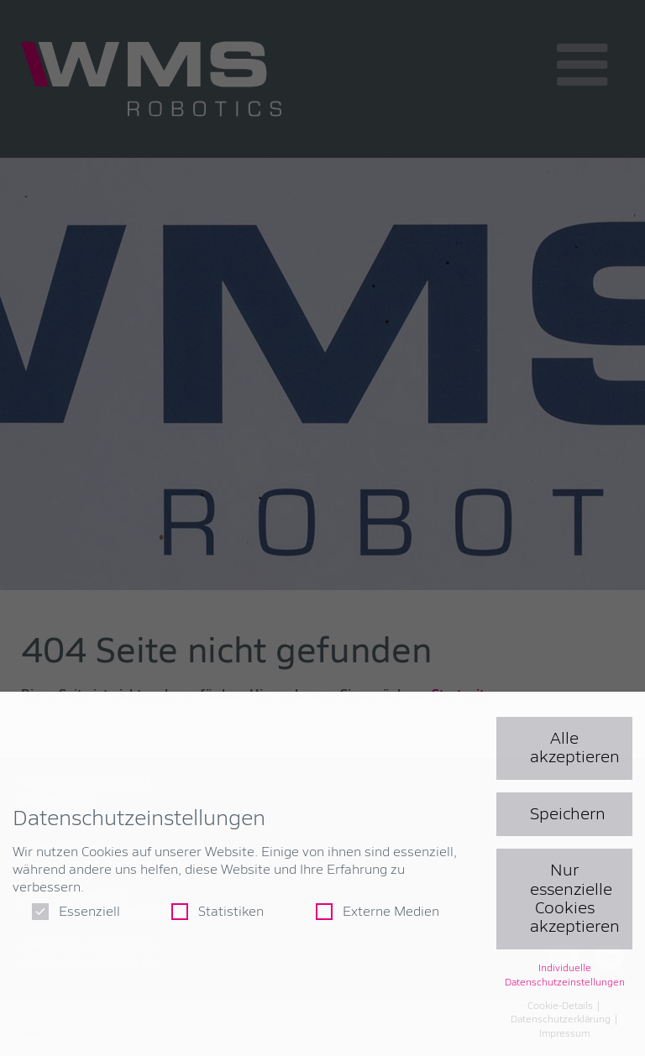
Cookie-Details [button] (561, 1006)
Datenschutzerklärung (562, 1020)
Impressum (564, 1034)
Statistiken (217, 911)
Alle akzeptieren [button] (575, 748)
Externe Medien (377, 911)
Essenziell (76, 911)
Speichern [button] (568, 814)
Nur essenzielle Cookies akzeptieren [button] (575, 898)
